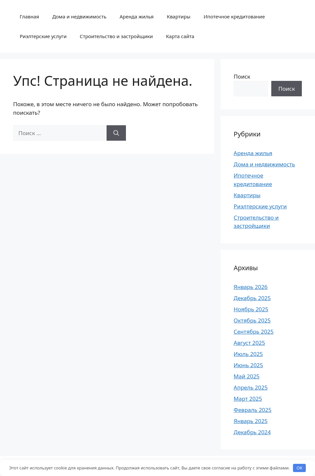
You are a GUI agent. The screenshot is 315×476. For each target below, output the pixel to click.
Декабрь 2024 (252, 432)
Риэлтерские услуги (43, 36)
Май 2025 (247, 376)
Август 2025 (249, 342)
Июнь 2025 (248, 365)
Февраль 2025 (253, 410)
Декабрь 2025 (252, 298)
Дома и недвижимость (79, 16)
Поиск (242, 76)
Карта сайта (180, 36)
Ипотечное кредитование (234, 16)
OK (300, 468)
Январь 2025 (251, 421)
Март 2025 (248, 398)
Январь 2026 (251, 287)
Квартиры (178, 16)
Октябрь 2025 (252, 320)
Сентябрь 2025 (254, 331)
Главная (29, 16)
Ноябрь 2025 (251, 309)
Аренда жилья (137, 16)
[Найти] (116, 133)
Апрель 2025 (251, 387)
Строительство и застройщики (116, 36)
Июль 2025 (248, 354)
